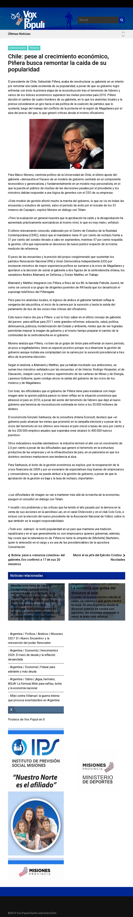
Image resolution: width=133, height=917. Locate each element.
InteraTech (50, 913)
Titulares (34, 47)
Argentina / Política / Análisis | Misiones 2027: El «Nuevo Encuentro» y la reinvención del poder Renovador (35, 638)
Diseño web (36, 913)
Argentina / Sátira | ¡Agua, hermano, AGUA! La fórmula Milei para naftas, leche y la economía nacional (35, 683)
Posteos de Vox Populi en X (26, 719)
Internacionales (17, 47)
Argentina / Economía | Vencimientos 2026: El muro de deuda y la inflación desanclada (33, 655)
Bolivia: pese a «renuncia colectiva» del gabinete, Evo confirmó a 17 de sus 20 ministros (36, 559)
